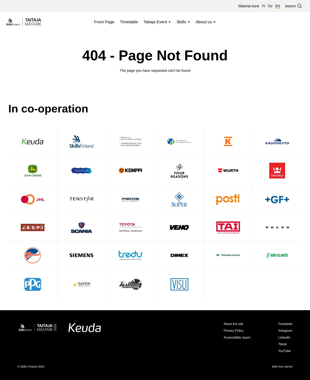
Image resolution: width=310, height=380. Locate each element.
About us (204, 22)
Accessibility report (232, 337)
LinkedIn (283, 337)
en (277, 6)
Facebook (284, 324)
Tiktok (280, 344)
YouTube (283, 351)
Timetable (129, 22)
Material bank (248, 6)
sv (270, 6)
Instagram (284, 330)
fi (263, 6)
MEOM (288, 366)
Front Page (104, 22)
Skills (181, 22)
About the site (227, 324)
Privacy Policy (228, 330)
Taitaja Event (155, 22)
